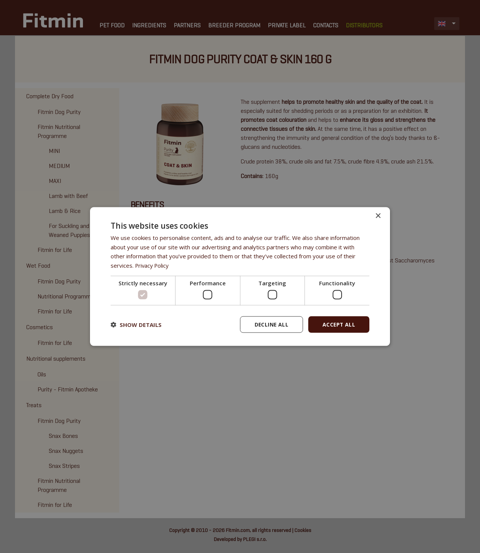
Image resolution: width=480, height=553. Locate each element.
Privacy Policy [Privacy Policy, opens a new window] (152, 265)
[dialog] (240, 276)
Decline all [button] (270, 324)
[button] (136, 324)
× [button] (378, 216)
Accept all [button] (338, 324)
